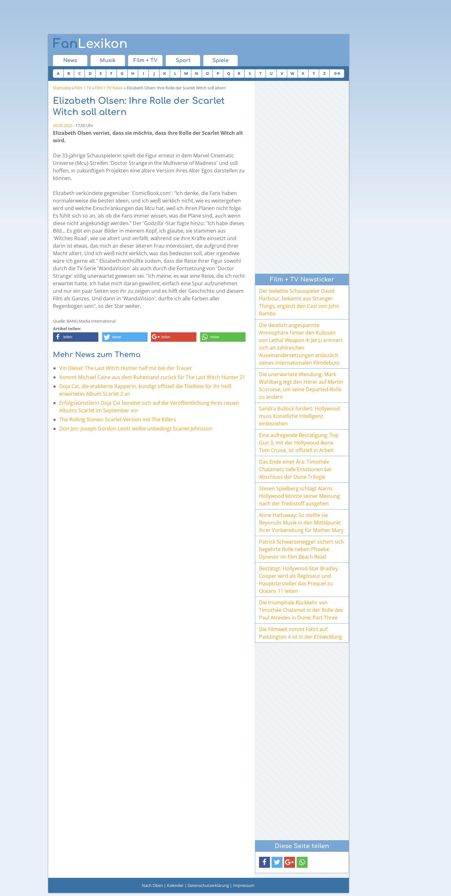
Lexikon (90, 44)
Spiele (220, 60)
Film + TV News (109, 88)
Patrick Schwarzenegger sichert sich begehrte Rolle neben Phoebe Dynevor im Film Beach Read (301, 549)
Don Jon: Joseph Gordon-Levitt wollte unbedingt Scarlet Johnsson (135, 428)
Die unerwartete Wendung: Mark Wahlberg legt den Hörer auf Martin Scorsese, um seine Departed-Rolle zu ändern (301, 385)
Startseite (62, 88)
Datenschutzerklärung (208, 885)
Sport (183, 60)
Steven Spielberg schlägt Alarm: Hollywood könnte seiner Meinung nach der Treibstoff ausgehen (299, 496)
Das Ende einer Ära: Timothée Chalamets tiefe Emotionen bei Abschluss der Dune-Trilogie (295, 469)
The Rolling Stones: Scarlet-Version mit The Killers (117, 419)
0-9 (337, 73)
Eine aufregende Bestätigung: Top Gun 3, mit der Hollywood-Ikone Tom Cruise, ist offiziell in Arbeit (299, 443)
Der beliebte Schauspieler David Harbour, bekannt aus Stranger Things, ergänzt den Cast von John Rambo (299, 302)
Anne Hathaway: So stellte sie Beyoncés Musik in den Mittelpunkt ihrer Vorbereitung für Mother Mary (301, 523)
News (70, 60)
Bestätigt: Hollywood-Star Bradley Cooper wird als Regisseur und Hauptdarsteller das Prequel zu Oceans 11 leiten (298, 579)
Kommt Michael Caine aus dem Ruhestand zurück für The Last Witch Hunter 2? (152, 377)
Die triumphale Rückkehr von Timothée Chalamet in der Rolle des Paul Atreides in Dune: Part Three (301, 610)
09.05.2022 (62, 125)
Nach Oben (152, 885)
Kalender (175, 885)
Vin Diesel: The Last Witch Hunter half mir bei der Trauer (125, 368)
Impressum (243, 885)
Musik (108, 60)
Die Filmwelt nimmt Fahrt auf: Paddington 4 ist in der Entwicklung (300, 633)
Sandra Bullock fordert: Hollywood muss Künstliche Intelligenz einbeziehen (299, 416)
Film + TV (145, 60)
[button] (75, 337)
